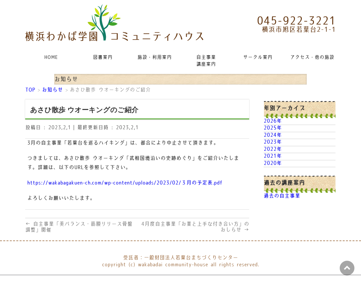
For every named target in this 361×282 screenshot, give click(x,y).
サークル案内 (257, 57)
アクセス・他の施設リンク (312, 57)
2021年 (273, 156)
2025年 (273, 128)
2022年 (273, 149)
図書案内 (102, 57)
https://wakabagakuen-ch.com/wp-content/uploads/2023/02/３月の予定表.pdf (124, 183)
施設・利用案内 (154, 57)
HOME (51, 57)
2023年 (273, 142)
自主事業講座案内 (206, 61)
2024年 (273, 135)
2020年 (273, 163)
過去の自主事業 (282, 196)
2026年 (273, 121)
